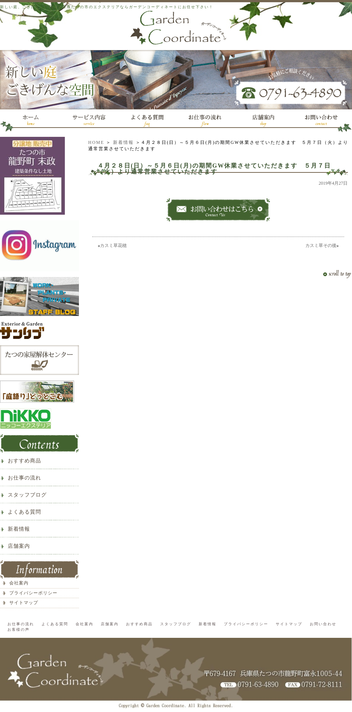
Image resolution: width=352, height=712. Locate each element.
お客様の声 (18, 629)
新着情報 (123, 142)
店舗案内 (19, 546)
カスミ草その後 (320, 245)
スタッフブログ (27, 495)
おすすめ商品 (24, 461)
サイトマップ (23, 602)
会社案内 (19, 583)
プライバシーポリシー (33, 593)
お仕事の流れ (24, 478)
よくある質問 (24, 512)
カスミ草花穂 (113, 245)
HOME (96, 142)
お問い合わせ (323, 624)
